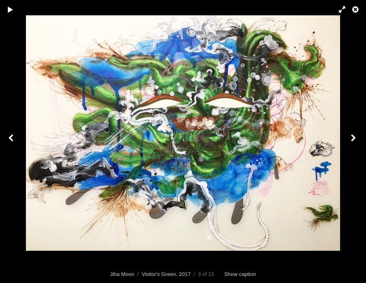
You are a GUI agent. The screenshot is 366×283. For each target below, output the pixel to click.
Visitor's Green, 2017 (166, 274)
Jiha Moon (122, 274)
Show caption (240, 274)
